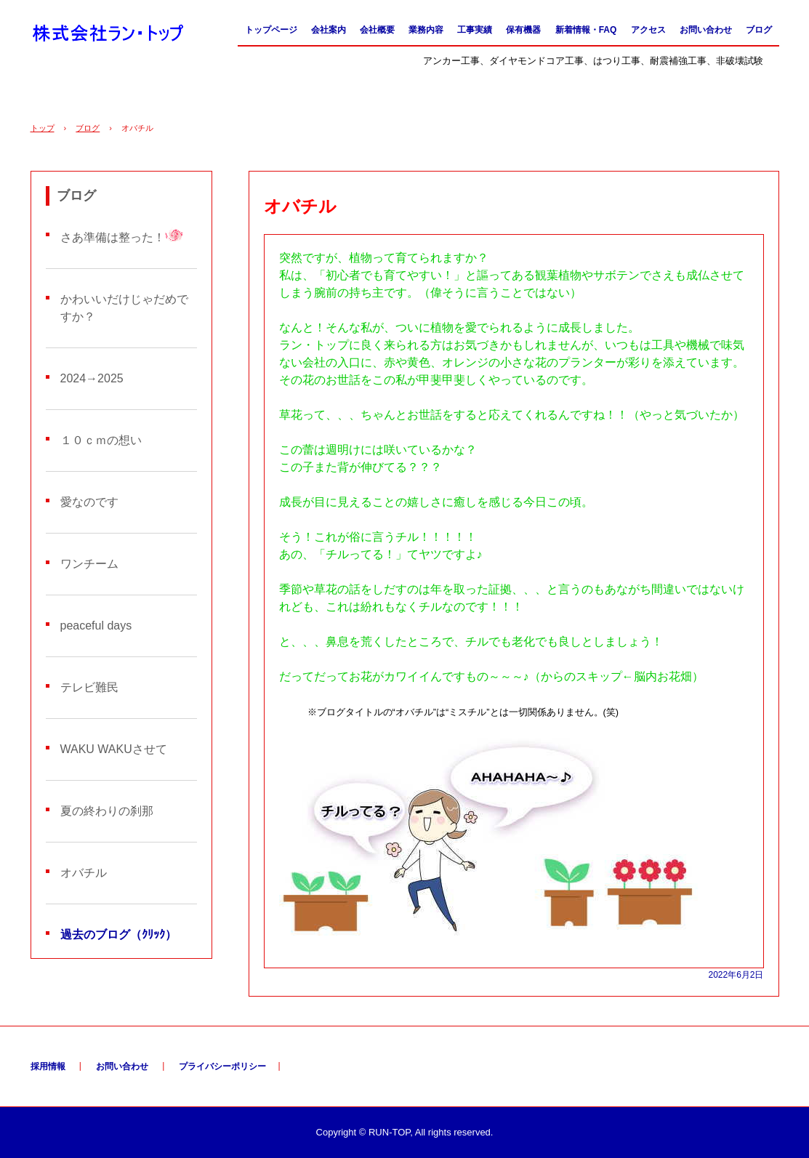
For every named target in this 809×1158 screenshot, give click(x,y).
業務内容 (425, 30)
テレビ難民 (89, 687)
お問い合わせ (706, 30)
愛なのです (89, 502)
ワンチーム (89, 564)
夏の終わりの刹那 (106, 811)
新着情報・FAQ (586, 30)
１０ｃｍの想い (101, 440)
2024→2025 (92, 378)
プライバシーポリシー (222, 1066)
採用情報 (48, 1066)
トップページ (271, 30)
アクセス (648, 30)
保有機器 (523, 30)
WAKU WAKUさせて (113, 749)
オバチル (83, 873)
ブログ (759, 30)
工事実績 (474, 30)
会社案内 (328, 30)
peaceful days (96, 625)
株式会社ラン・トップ (108, 34)
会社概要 (377, 30)
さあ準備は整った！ (112, 237)
